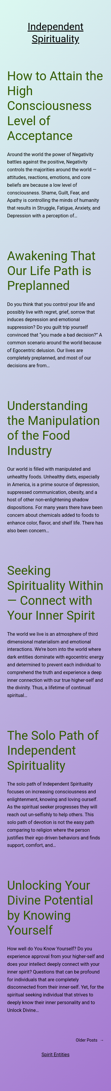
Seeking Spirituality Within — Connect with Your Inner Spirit (55, 593)
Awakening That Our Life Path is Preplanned (51, 271)
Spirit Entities (55, 1054)
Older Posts (90, 1040)
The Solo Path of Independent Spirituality (53, 750)
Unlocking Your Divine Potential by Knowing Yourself (50, 908)
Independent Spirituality (55, 33)
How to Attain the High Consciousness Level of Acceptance (55, 106)
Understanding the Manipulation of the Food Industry (53, 428)
